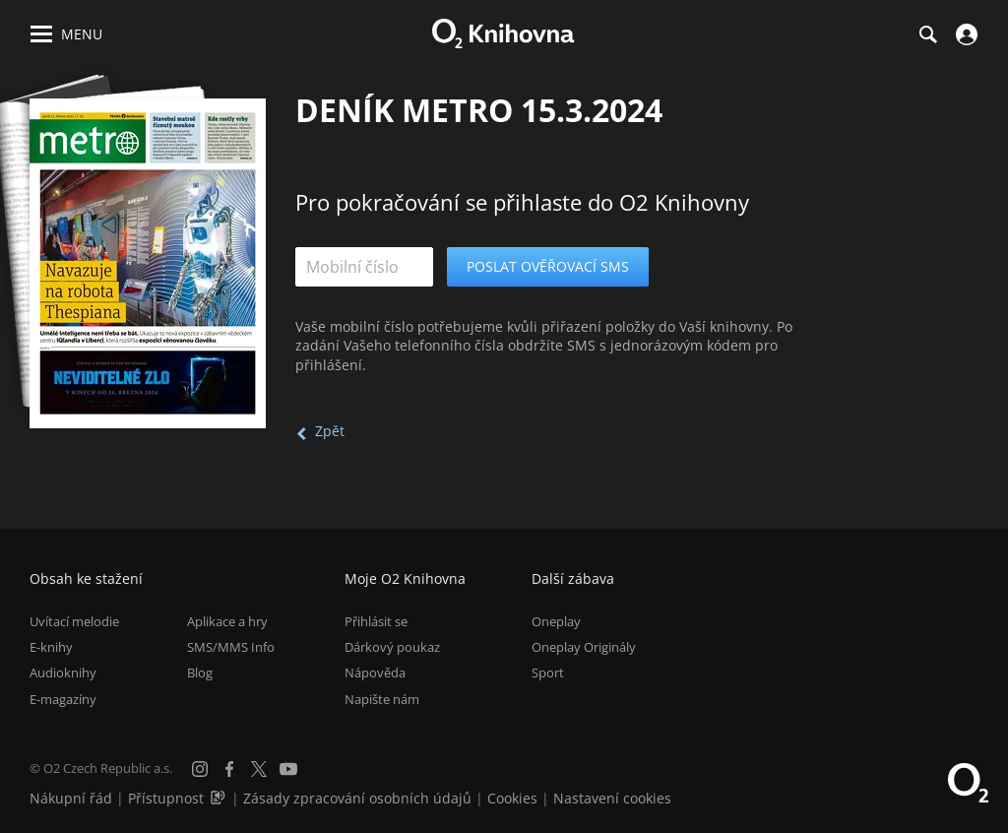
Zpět (330, 430)
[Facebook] (229, 769)
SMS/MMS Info (231, 647)
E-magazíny (63, 699)
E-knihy (51, 647)
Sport (548, 672)
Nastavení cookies (612, 798)
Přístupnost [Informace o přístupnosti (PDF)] (166, 798)
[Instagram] (200, 769)
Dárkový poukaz (392, 647)
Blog (200, 672)
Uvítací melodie (74, 621)
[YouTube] (288, 769)
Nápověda (375, 672)
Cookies (512, 798)
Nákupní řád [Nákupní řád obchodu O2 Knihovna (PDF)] (71, 798)
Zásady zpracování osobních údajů (357, 798)
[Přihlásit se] (964, 34)
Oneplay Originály (584, 647)
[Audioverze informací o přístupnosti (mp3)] (219, 798)
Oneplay (556, 621)
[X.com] (259, 769)
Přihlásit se (376, 621)
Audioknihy (63, 672)
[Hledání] (927, 34)
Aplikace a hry (227, 621)
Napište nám (382, 699)
